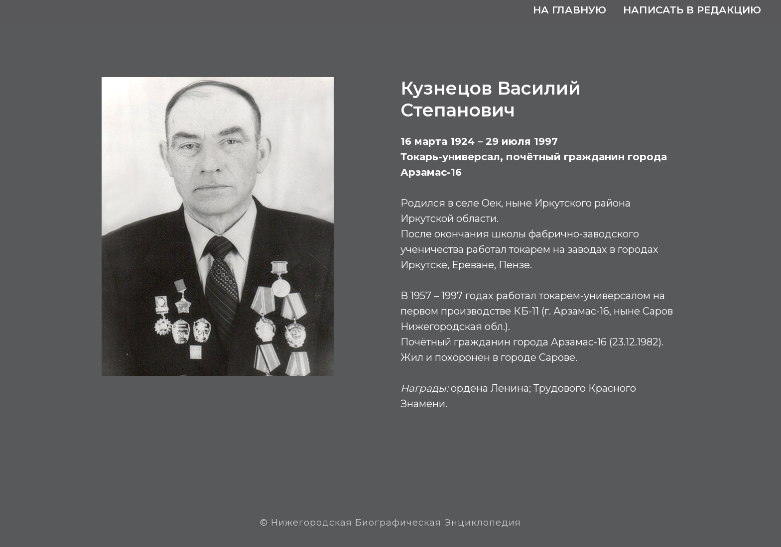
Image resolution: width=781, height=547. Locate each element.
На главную (569, 10)
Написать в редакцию (692, 10)
